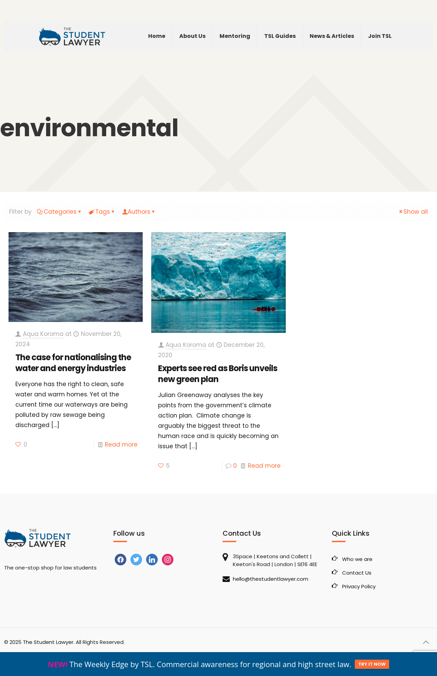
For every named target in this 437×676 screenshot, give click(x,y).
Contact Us (356, 572)
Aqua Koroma (43, 334)
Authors (139, 212)
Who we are (357, 559)
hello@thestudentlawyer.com (270, 578)
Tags (102, 212)
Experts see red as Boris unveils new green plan (217, 374)
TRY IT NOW (372, 664)
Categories (59, 212)
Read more (121, 444)
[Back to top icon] (426, 642)
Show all (413, 212)
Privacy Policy (359, 586)
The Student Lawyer (48, 642)
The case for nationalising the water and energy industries (73, 363)
